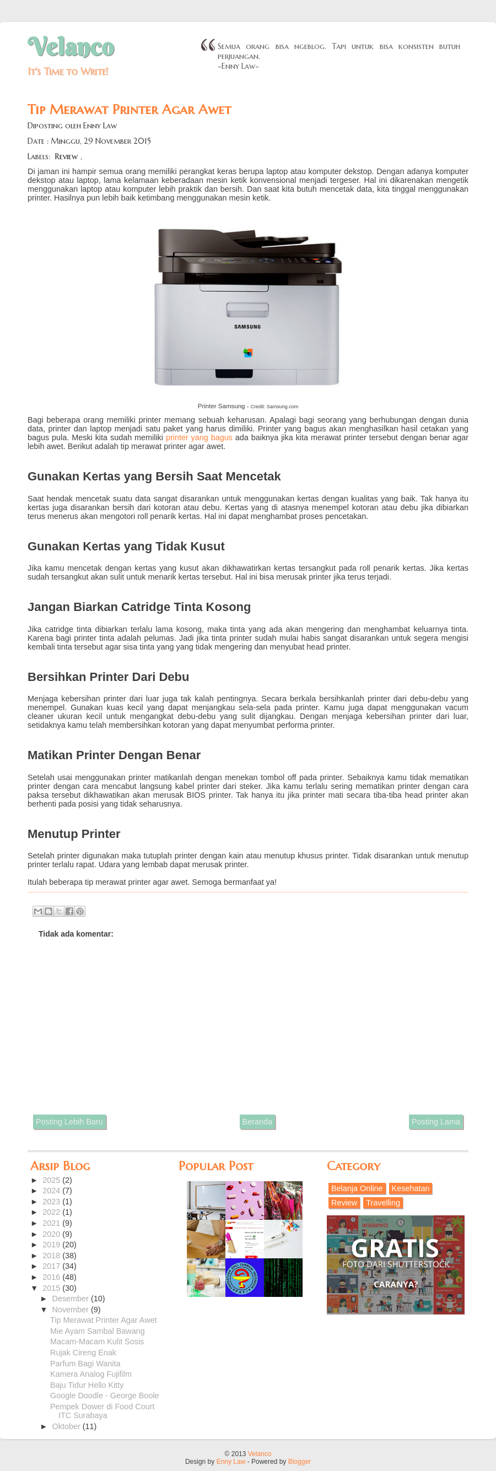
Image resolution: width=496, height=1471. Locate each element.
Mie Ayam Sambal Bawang (97, 1331)
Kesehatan (411, 1188)
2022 (52, 1212)
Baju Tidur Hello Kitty (87, 1385)
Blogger (299, 1461)
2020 (52, 1234)
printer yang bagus (199, 437)
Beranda (257, 1121)
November (71, 1309)
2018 (52, 1255)
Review (66, 156)
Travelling (383, 1202)
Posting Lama (436, 1121)
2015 (52, 1288)
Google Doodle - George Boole (104, 1395)
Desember (71, 1298)
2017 (52, 1266)
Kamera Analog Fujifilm (91, 1374)
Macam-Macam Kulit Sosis (97, 1341)
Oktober (67, 1426)
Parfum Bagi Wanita (85, 1363)
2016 (52, 1277)
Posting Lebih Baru (69, 1121)
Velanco (71, 46)
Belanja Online (357, 1188)
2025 (52, 1180)
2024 (52, 1190)
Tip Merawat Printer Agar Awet (103, 1320)
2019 (52, 1244)
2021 (52, 1223)
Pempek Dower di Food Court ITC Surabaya (102, 1411)
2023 (52, 1201)
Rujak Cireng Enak (83, 1352)
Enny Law (231, 1461)
